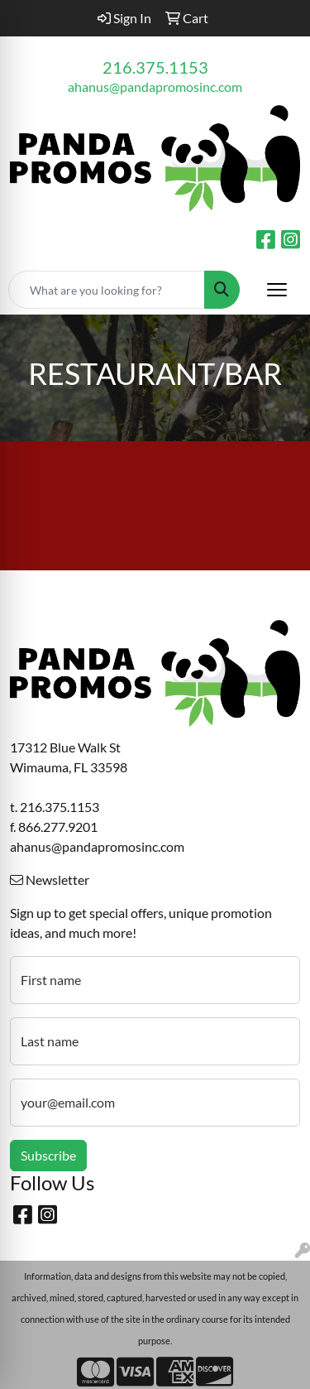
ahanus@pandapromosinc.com (155, 86)
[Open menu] (276, 289)
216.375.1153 (155, 67)
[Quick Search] (106, 290)
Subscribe (48, 1155)
